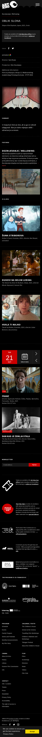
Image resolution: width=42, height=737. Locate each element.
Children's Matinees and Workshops (29, 638)
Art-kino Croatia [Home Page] (13, 718)
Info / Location (6, 684)
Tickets (4, 687)
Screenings (25, 659)
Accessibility (6, 700)
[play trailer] (21, 380)
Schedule (5, 626)
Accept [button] (32, 731)
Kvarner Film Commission (10, 666)
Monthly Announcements (10, 640)
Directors (25, 663)
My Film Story (6, 643)
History (4, 659)
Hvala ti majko (11, 324)
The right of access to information (9, 705)
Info (3, 670)
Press (4, 690)
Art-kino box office (25, 34)
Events (4, 630)
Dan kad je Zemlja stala (16, 436)
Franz (5, 396)
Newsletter (5, 694)
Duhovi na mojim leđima (17, 280)
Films (23, 656)
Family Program (7, 633)
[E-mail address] (15, 465)
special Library (34, 514)
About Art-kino (6, 656)
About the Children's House (30, 646)
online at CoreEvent (32, 484)
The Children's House (29, 626)
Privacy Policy (6, 697)
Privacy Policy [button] (8, 734)
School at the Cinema (29, 630)
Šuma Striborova (13, 235)
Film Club (25, 673)
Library (4, 663)
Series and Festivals (8, 636)
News (24, 666)
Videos (24, 670)
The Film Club (20, 504)
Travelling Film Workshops (30, 633)
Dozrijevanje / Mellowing (10, 14)
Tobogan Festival (27, 642)
